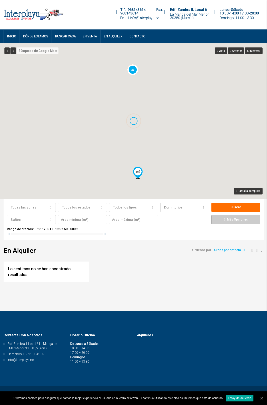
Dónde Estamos (35, 36)
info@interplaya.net (21, 360)
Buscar (236, 207)
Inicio (11, 36)
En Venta (90, 36)
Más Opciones (236, 219)
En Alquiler (113, 36)
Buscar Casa (65, 36)
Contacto (137, 36)
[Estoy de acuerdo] (261, 398)
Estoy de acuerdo (239, 398)
